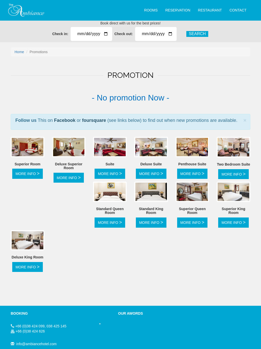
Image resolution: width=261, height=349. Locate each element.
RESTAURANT (210, 10)
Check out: (123, 34)
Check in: (59, 34)
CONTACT (237, 10)
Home (19, 52)
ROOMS (151, 10)
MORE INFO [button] (28, 173)
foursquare (94, 120)
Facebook (64, 120)
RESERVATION (177, 10)
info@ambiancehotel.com (36, 344)
